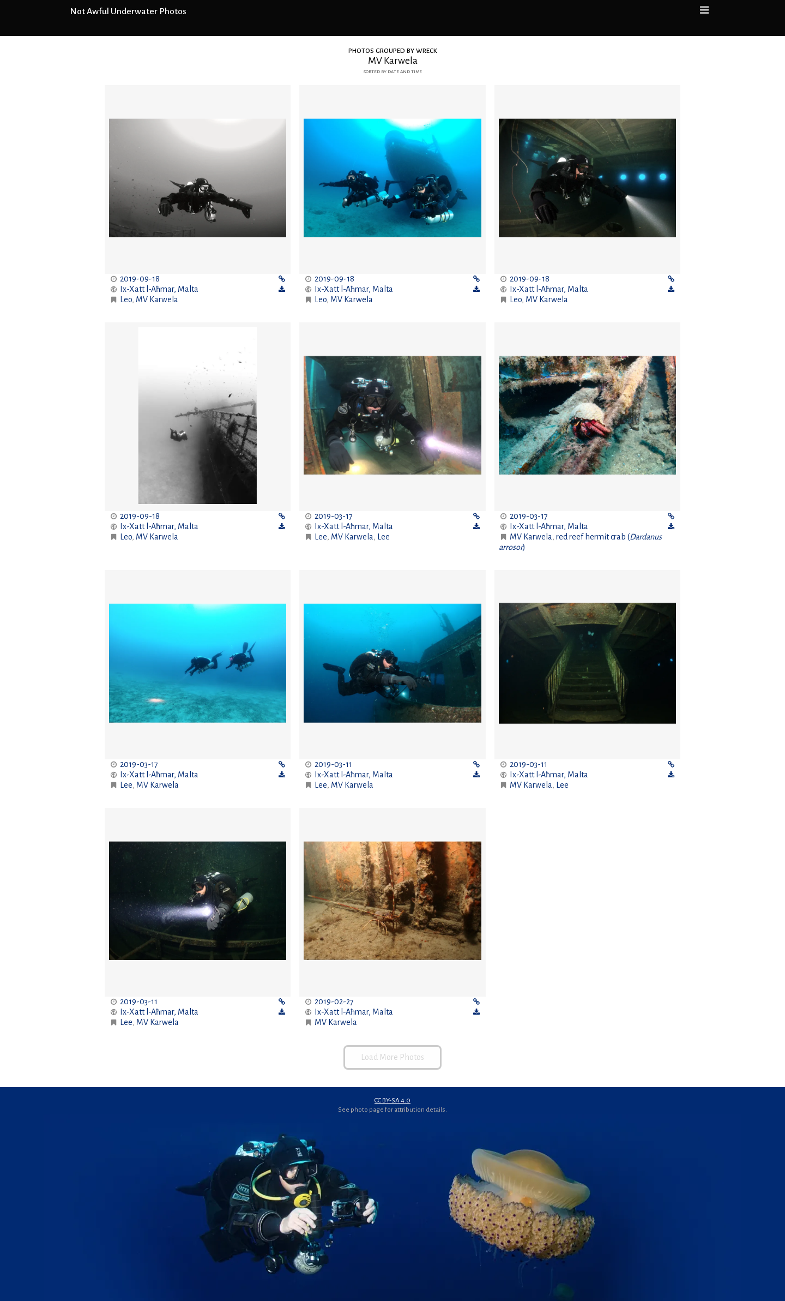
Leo (126, 299)
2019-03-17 (334, 516)
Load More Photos (392, 1057)
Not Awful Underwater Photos (128, 11)
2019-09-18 (140, 278)
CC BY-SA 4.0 (392, 1100)
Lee (321, 536)
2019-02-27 (334, 1001)
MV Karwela (157, 299)
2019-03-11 (333, 764)
